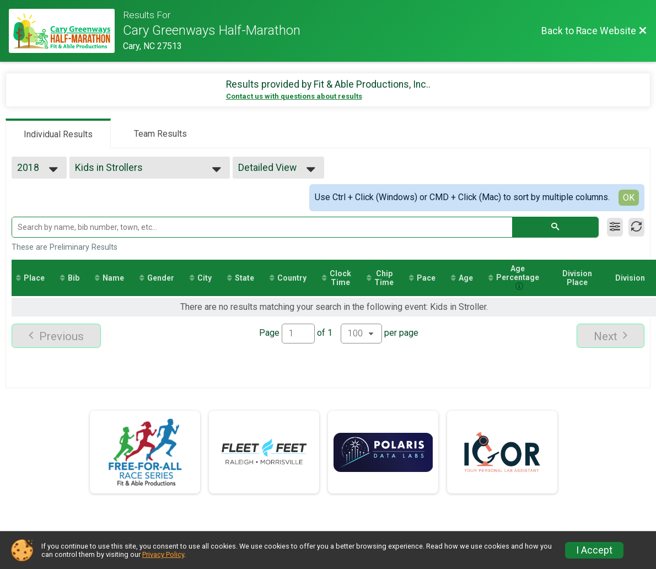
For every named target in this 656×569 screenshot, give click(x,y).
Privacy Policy (163, 554)
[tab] (58, 133)
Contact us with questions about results (294, 96)
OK (629, 197)
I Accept (594, 550)
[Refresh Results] (636, 227)
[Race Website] (66, 31)
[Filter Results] (615, 227)
